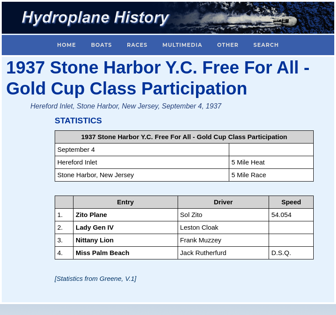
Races (137, 45)
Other (227, 45)
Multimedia (182, 45)
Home (66, 45)
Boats (101, 45)
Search (266, 45)
